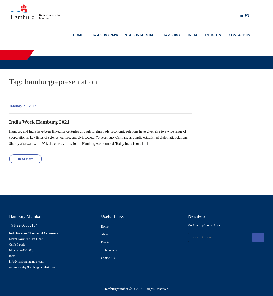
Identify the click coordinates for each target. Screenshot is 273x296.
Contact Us (239, 35)
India (192, 35)
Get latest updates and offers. (206, 225)
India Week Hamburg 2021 (39, 122)
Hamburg (171, 35)
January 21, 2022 (22, 106)
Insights (213, 35)
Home (78, 35)
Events (105, 242)
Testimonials (109, 250)
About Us (107, 234)
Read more (25, 159)
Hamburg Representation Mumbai (122, 35)
